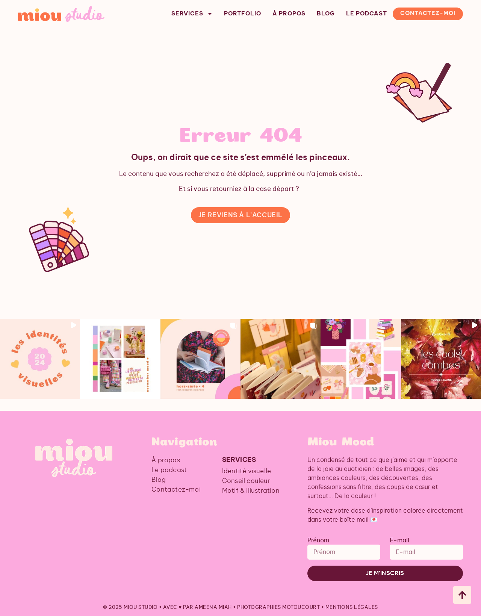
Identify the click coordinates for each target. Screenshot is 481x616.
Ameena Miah (213, 607)
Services (192, 14)
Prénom (318, 540)
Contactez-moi (427, 13)
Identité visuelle (246, 471)
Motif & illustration (251, 490)
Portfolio (242, 14)
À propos (289, 14)
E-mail (399, 540)
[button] (40, 359)
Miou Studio (141, 607)
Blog (326, 14)
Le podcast (366, 14)
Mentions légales (351, 607)
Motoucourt (301, 607)
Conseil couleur (246, 481)
